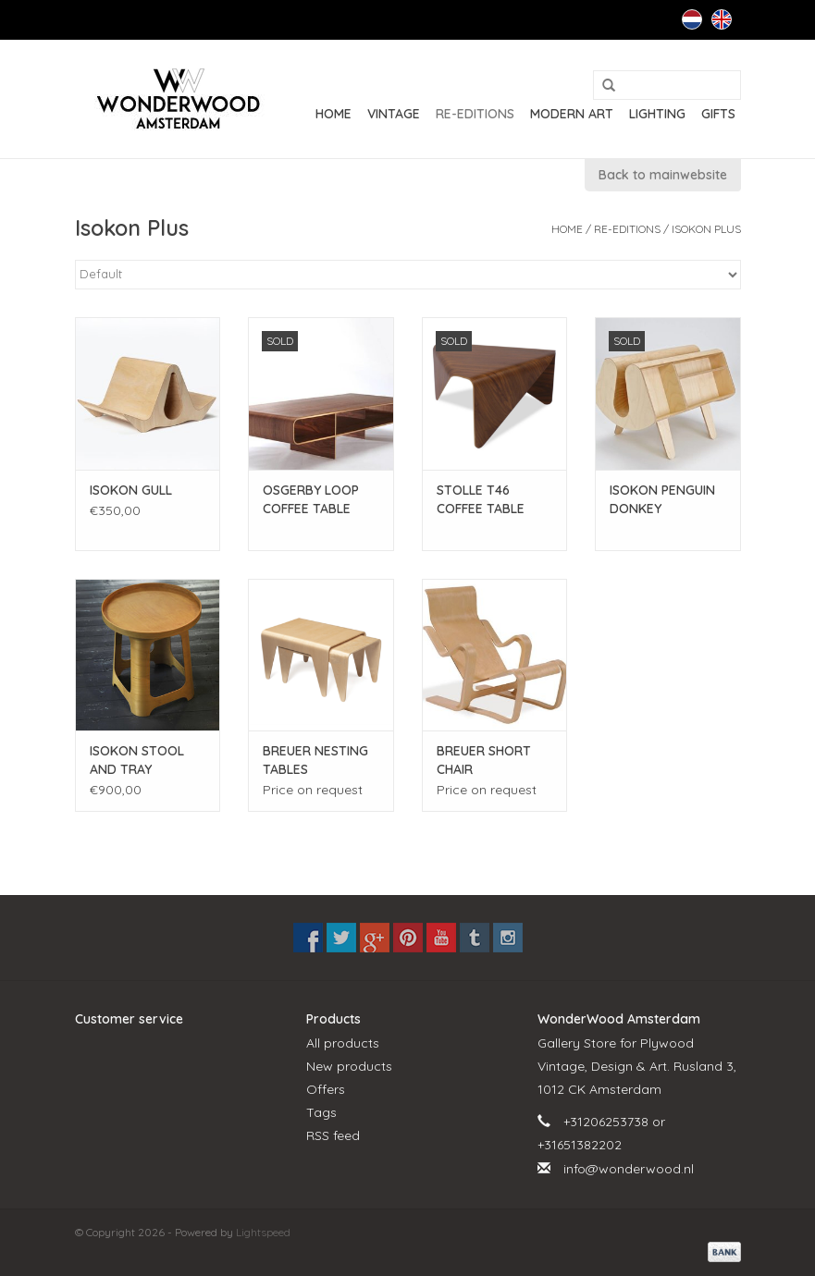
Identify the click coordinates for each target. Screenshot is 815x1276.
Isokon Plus (706, 229)
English (721, 19)
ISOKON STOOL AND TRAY (137, 760)
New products (349, 1066)
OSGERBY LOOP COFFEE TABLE (311, 499)
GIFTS (718, 113)
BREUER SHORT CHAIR (484, 760)
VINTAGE (393, 113)
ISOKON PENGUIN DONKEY (662, 499)
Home (333, 113)
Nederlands (692, 19)
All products (342, 1043)
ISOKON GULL (131, 490)
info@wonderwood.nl (628, 1168)
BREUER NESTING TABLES (315, 760)
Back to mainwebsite (663, 174)
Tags (321, 1112)
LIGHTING (657, 113)
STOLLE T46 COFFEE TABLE (481, 499)
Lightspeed (263, 1232)
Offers (325, 1089)
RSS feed (333, 1135)
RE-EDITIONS (475, 113)
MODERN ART (571, 113)
